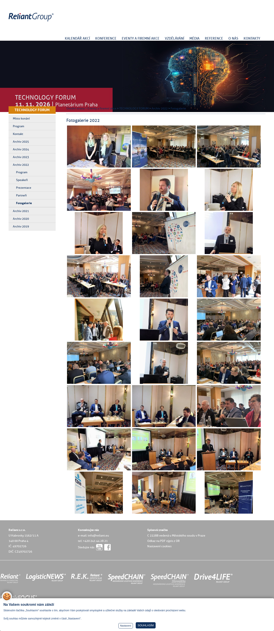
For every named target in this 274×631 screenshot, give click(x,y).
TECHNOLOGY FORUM (32, 110)
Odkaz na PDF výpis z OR (163, 541)
